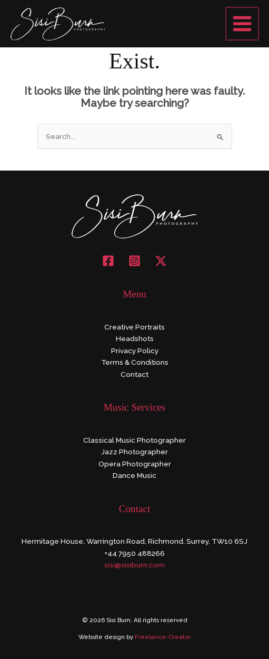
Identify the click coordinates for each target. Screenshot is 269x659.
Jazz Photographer (134, 451)
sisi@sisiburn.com (134, 565)
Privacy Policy (134, 350)
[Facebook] (108, 261)
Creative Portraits (134, 327)
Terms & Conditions (134, 362)
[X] (161, 261)
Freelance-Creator (163, 637)
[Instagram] (134, 261)
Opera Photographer (134, 464)
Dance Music (134, 475)
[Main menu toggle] (243, 24)
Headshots (135, 338)
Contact (134, 374)
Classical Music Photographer (134, 440)
